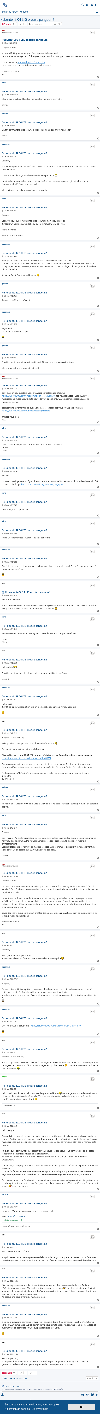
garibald (5, 113)
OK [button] (82, 1407)
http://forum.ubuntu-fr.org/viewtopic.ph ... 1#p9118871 (56, 1025)
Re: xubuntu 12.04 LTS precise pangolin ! (24, 91)
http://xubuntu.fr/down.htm (31, 62)
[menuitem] (82, 5)
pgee (4, 198)
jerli (3, 30)
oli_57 (4, 815)
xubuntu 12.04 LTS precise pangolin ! (27, 19)
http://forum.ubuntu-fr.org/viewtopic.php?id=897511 (26, 758)
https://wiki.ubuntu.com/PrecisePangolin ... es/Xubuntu (28, 395)
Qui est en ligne (12, 1386)
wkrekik (5, 1194)
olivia (4, 82)
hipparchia (6, 144)
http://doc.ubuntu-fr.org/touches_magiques (42, 484)
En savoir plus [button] (40, 1409)
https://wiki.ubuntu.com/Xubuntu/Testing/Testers (26, 410)
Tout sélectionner (16, 1216)
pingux (4, 1077)
